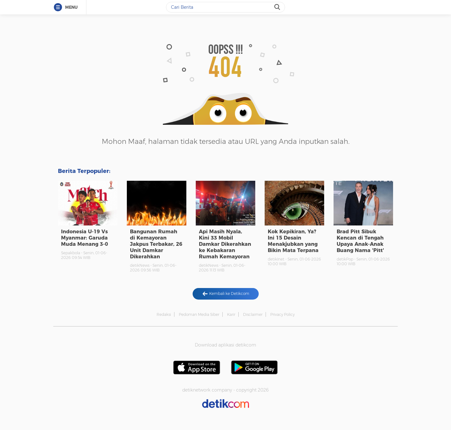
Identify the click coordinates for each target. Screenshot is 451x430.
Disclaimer (252, 314)
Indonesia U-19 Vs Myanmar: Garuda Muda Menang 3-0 (84, 238)
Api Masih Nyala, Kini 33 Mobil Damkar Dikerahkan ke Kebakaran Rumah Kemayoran (225, 244)
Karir (231, 314)
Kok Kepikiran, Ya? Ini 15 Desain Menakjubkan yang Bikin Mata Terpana (293, 241)
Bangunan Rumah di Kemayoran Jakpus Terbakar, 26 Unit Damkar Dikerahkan (156, 244)
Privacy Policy (282, 314)
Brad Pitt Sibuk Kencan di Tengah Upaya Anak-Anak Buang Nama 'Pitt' (360, 241)
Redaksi (164, 314)
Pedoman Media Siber (199, 314)
